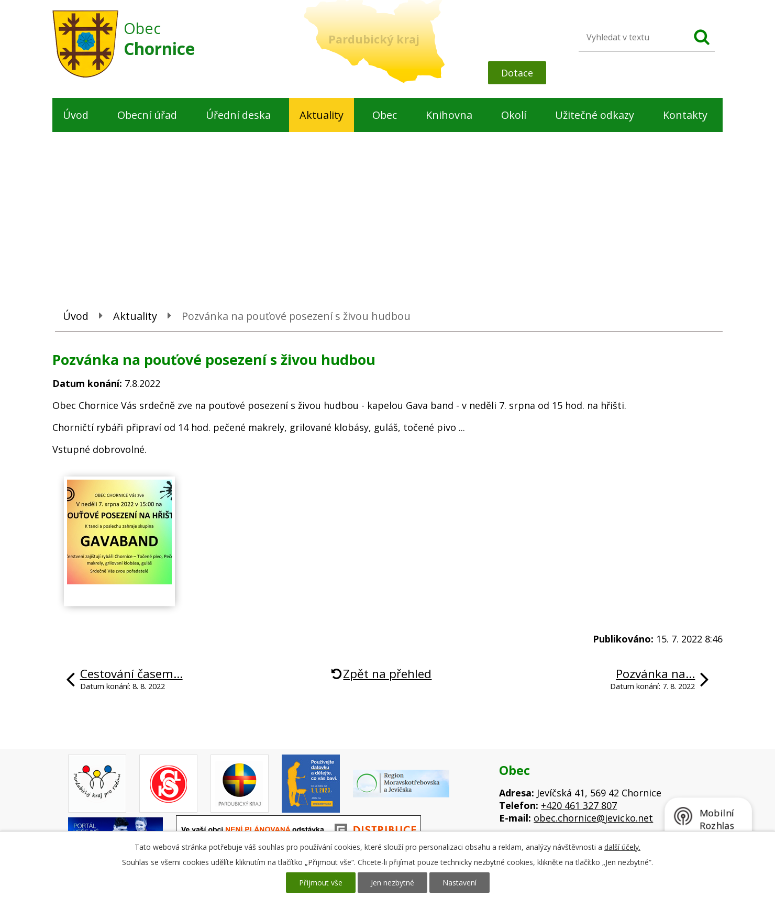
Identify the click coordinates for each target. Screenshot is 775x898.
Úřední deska (238, 115)
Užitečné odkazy (594, 115)
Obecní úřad (147, 115)
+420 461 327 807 (579, 805)
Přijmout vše (320, 883)
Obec (384, 115)
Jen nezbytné (392, 883)
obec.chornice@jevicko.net (593, 818)
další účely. (622, 847)
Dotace (517, 72)
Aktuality (322, 115)
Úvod (75, 115)
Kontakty (685, 115)
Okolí (513, 115)
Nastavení (459, 883)
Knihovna (449, 115)
